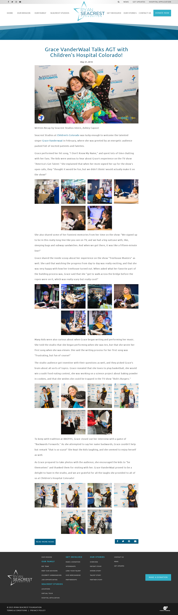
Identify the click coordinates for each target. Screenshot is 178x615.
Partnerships (71, 580)
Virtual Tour (47, 593)
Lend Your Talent (73, 571)
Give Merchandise (73, 575)
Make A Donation (73, 562)
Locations (46, 589)
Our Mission (47, 557)
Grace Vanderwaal (52, 140)
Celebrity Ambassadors (52, 575)
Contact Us (119, 557)
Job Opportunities (49, 580)
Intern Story (95, 571)
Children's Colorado (68, 135)
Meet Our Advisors (50, 571)
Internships (71, 566)
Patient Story (96, 566)
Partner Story (96, 580)
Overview (94, 562)
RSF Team (45, 566)
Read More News (45, 542)
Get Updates (119, 566)
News (116, 561)
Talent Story (95, 575)
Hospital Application (51, 598)
